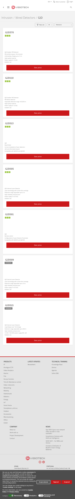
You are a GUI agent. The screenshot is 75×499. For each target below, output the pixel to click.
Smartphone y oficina (10, 408)
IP (4, 364)
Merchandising (8, 417)
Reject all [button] (56, 482)
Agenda (54, 370)
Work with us (14, 432)
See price (38, 67)
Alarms (6, 373)
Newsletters (31, 364)
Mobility (6, 391)
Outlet (6, 423)
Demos (54, 367)
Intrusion (7, 17)
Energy (6, 399)
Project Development (16, 435)
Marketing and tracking (49, 495)
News (48, 427)
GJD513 (9, 123)
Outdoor (6, 411)
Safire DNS (55, 373)
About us (12, 430)
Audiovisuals (8, 394)
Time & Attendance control (12, 382)
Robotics (6, 396)
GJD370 (9, 32)
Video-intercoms (9, 385)
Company (13, 427)
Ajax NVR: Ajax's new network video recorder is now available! (55, 431)
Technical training (59, 362)
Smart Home (8, 405)
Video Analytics (9, 370)
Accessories (7, 414)
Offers (6, 420)
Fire (5, 376)
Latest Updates (34, 362)
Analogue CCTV (8, 367)
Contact (12, 438)
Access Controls (9, 379)
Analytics (33, 495)
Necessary (17, 495)
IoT (4, 402)
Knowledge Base (57, 364)
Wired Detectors (25, 17)
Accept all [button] (67, 482)
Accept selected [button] (43, 482)
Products (7, 362)
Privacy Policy (14, 491)
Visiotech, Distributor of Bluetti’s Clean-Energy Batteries (53, 447)
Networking (7, 388)
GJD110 (9, 78)
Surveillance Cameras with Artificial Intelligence (54, 437)
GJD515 (9, 305)
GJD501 (9, 214)
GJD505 (9, 168)
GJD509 (9, 259)
